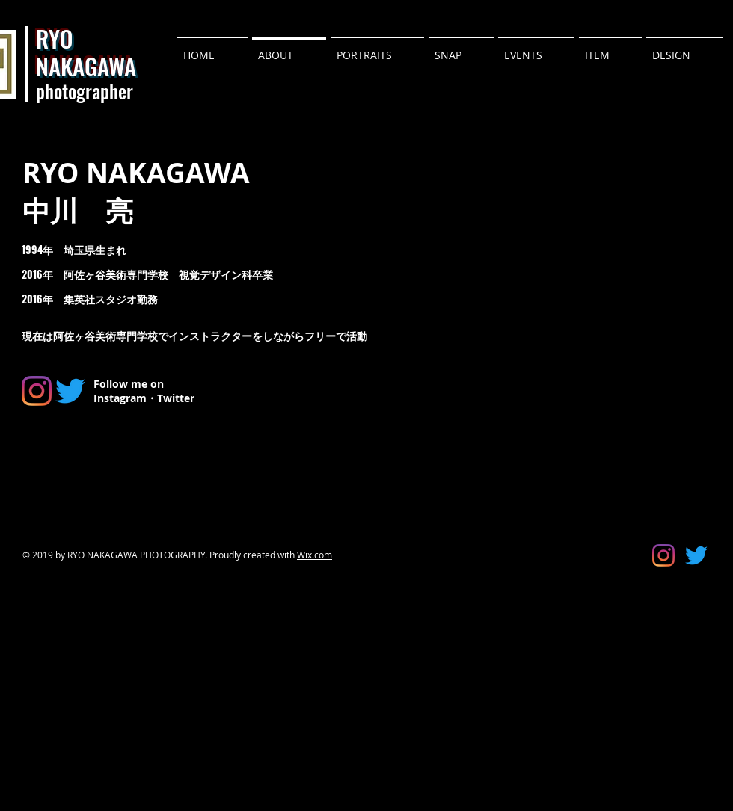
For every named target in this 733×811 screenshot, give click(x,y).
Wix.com (314, 555)
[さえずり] (70, 391)
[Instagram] (37, 391)
